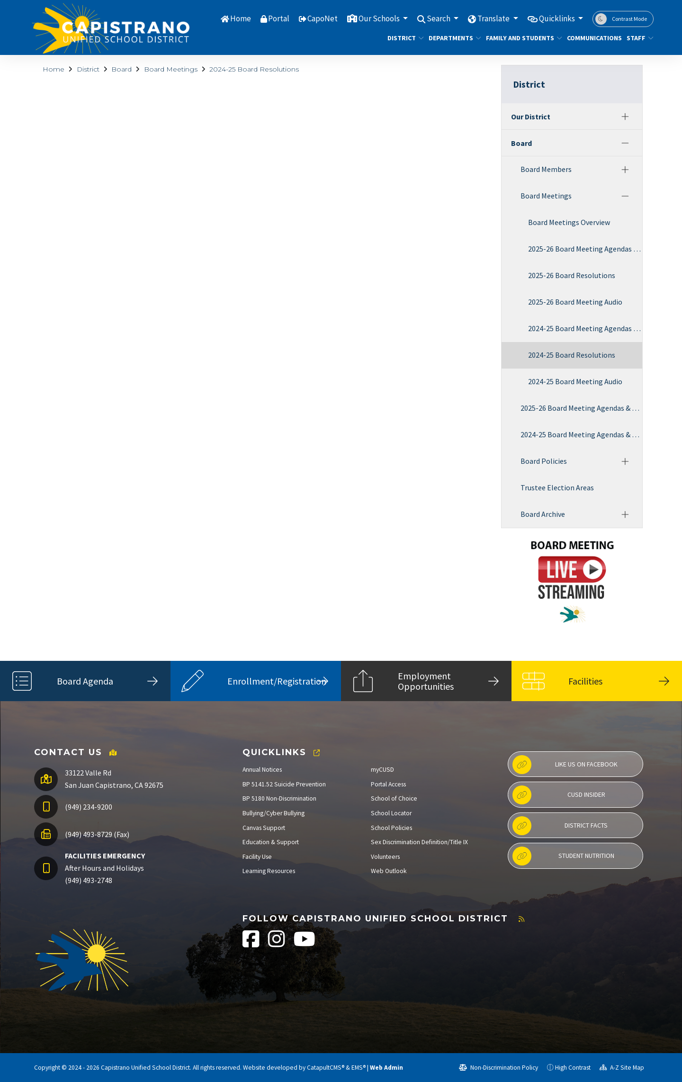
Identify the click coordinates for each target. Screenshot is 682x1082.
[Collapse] (625, 143)
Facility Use (257, 857)
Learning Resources (268, 871)
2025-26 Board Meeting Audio (575, 302)
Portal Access (388, 784)
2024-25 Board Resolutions (254, 69)
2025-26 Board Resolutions (571, 275)
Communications (591, 38)
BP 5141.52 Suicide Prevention (284, 784)
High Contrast (573, 1068)
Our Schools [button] (380, 18)
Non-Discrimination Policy (498, 1068)
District (403, 38)
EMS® (358, 1068)
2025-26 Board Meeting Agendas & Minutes (585, 248)
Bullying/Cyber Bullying (273, 813)
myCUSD (382, 770)
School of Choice (394, 798)
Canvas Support (263, 828)
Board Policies (543, 461)
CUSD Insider (558, 794)
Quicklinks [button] (557, 18)
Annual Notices (262, 770)
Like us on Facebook (565, 764)
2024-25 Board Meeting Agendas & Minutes (585, 328)
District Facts (560, 825)
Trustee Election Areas (557, 487)
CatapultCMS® (325, 1068)
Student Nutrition (563, 856)
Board (121, 69)
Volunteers (385, 857)
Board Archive (542, 514)
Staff (638, 38)
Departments (452, 38)
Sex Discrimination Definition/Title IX (419, 842)
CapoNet (322, 18)
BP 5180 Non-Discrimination (279, 798)
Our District (530, 116)
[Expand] (625, 116)
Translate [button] (494, 18)
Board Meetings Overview (569, 222)
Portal (278, 18)
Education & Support (270, 842)
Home (240, 18)
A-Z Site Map (622, 1068)
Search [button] (439, 18)
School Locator (391, 813)
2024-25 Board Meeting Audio (575, 381)
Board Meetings (170, 69)
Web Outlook (389, 871)
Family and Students (520, 38)
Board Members (546, 169)
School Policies (391, 828)
